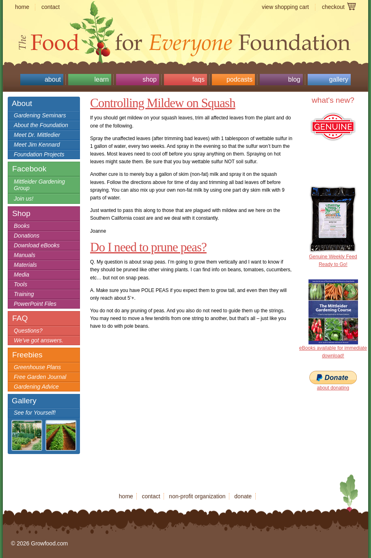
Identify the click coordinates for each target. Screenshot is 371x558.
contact (50, 7)
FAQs (198, 79)
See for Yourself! (35, 412)
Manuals (24, 255)
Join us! (23, 198)
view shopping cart (285, 7)
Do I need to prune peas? (148, 247)
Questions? (28, 330)
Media (21, 274)
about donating (333, 388)
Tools (20, 284)
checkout (333, 7)
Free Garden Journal (40, 377)
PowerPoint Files (35, 304)
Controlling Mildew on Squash (162, 103)
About (53, 79)
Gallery (338, 79)
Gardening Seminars (40, 115)
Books (22, 226)
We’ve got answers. (38, 340)
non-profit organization (197, 496)
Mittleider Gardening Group (39, 184)
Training (24, 294)
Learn (101, 79)
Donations (26, 235)
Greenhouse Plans (37, 367)
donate (243, 496)
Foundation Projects (39, 154)
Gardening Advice (36, 386)
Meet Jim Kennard (37, 144)
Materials (25, 265)
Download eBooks (37, 245)
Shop (149, 79)
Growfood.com (185, 26)
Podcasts (239, 79)
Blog (294, 79)
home (22, 7)
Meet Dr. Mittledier (37, 135)
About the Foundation (41, 125)
